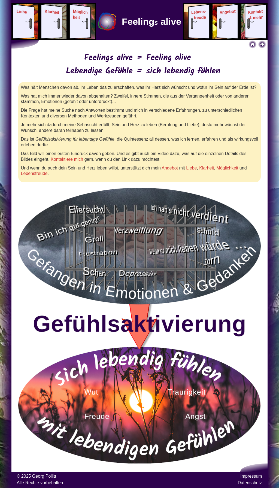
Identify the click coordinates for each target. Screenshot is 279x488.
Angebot (170, 168)
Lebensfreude (34, 173)
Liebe (191, 168)
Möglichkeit (227, 168)
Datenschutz (250, 482)
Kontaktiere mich (67, 159)
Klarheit (206, 168)
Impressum (251, 476)
